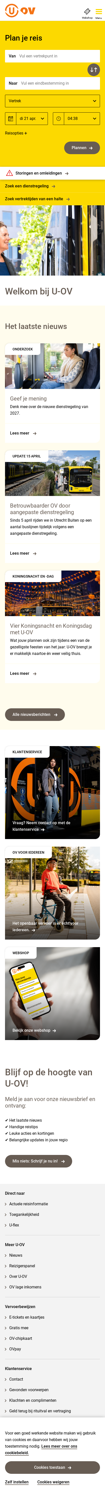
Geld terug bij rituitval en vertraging (40, 1411)
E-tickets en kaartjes (26, 1317)
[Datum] (32, 119)
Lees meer (23, 433)
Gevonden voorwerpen (29, 1389)
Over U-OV (18, 1276)
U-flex (14, 1225)
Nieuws (15, 1255)
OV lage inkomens (25, 1287)
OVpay (15, 1349)
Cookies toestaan (52, 1467)
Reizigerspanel (22, 1265)
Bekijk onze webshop (34, 1030)
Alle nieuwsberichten (35, 714)
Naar (13, 83)
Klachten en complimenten (32, 1400)
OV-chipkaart (20, 1338)
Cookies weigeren (53, 1482)
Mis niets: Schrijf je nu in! (39, 1161)
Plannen (82, 147)
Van (12, 56)
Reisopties (14, 133)
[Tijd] (82, 119)
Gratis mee (18, 1327)
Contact (16, 1379)
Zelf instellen (17, 1482)
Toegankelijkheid (24, 1214)
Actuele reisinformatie (28, 1204)
